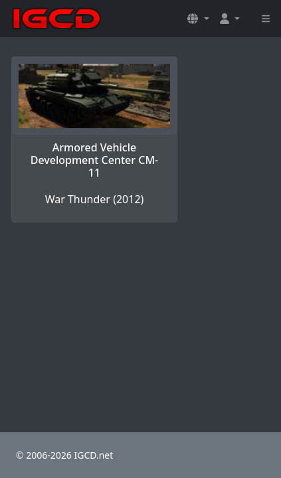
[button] (198, 18)
